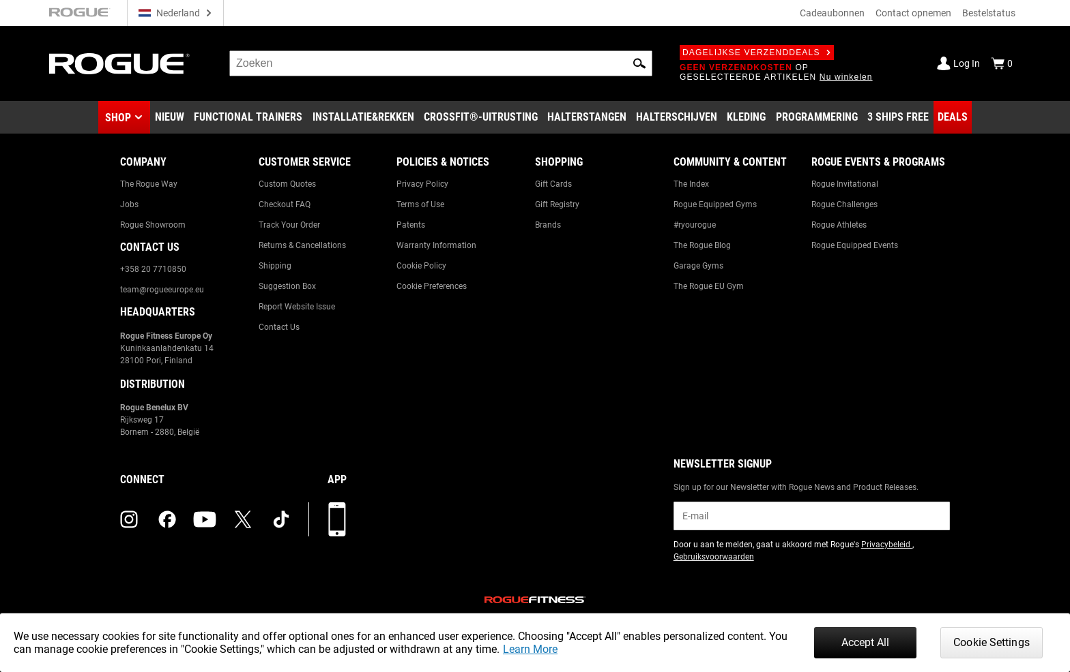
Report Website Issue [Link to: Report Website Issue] (297, 306)
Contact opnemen (913, 12)
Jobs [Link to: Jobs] (129, 204)
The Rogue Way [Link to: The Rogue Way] (148, 184)
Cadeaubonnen (832, 12)
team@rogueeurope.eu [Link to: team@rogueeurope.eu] (162, 289)
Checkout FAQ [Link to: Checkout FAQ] (284, 204)
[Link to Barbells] (587, 117)
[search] (440, 63)
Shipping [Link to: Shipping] (275, 266)
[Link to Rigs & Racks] (363, 117)
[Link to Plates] (676, 117)
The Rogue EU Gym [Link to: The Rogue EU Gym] (709, 286)
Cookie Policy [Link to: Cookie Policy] (421, 266)
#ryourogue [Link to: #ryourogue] (695, 225)
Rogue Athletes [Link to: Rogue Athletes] (839, 225)
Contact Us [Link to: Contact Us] (279, 327)
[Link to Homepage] (119, 63)
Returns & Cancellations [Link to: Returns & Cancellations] (302, 245)
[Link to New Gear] (169, 117)
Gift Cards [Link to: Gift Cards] (553, 184)
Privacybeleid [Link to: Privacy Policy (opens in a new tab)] (886, 544)
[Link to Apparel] (746, 117)
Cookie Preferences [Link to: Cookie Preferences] (431, 286)
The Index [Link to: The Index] (691, 184)
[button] (639, 63)
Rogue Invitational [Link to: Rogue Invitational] (844, 184)
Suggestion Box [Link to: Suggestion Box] (287, 286)
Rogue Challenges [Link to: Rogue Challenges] (844, 204)
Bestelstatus (988, 12)
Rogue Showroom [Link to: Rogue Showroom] (153, 225)
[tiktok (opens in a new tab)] (281, 519)
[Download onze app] (337, 519)
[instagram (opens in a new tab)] (129, 519)
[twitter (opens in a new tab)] (243, 519)
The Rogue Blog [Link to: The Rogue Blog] (702, 245)
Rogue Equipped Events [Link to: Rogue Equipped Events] (854, 245)
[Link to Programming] (817, 117)
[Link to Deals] (953, 117)
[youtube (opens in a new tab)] (205, 519)
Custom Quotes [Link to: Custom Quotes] (287, 184)
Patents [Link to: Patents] (410, 225)
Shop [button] (118, 117)
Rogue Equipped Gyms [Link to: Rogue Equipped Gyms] (715, 204)
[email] (812, 516)
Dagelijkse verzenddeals (756, 52)
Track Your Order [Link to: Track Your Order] (289, 225)
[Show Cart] (1002, 63)
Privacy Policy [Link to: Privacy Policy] (422, 184)
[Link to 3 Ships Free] (898, 117)
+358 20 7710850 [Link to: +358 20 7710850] (153, 269)
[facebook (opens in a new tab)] (167, 519)
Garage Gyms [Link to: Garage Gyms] (698, 266)
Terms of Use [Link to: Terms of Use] (420, 204)
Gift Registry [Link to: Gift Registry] (557, 204)
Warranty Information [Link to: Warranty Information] (436, 245)
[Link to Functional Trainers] (248, 117)
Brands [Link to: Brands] (548, 225)
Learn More (530, 649)
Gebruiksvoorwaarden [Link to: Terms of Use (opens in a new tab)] (714, 557)
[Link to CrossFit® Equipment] (481, 117)
